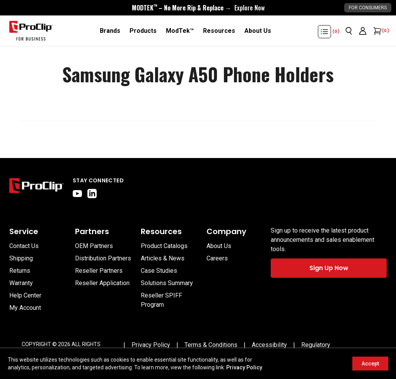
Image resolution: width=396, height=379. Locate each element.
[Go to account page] (363, 31)
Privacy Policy (244, 367)
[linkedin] (92, 193)
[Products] (143, 31)
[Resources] (219, 31)
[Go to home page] (36, 187)
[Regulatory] (315, 345)
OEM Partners (94, 246)
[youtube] (77, 193)
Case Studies (159, 270)
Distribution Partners (103, 258)
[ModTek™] (179, 31)
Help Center (25, 295)
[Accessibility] (269, 345)
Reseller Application (102, 283)
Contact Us (24, 246)
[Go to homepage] (31, 31)
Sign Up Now (328, 267)
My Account (25, 307)
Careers (217, 258)
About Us (219, 246)
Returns (19, 270)
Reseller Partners (99, 270)
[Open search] (349, 31)
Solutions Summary (167, 283)
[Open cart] (377, 31)
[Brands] (110, 31)
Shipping (21, 258)
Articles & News (162, 258)
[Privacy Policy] (150, 345)
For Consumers (368, 7)
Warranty (21, 283)
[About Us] (258, 31)
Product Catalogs (164, 246)
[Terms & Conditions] (210, 345)
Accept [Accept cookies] (370, 363)
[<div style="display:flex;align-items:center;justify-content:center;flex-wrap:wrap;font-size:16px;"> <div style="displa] (198, 7)
